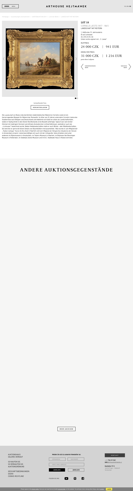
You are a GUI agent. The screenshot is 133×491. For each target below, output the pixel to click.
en (127, 6)
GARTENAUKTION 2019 (39, 17)
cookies (102, 489)
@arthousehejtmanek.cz (113, 462)
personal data (61, 489)
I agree (109, 489)
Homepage (5, 17)
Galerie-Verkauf (15, 457)
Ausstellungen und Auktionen (20, 17)
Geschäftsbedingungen (18, 471)
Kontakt (115, 455)
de (130, 6)
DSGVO (10, 473)
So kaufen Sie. (14, 461)
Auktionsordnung (16, 466)
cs (125, 6)
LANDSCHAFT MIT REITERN (69, 17)
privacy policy (35, 489)
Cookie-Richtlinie (16, 476)
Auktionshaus (14, 454)
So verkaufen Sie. (16, 464)
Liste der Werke (54, 17)
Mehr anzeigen (66, 429)
